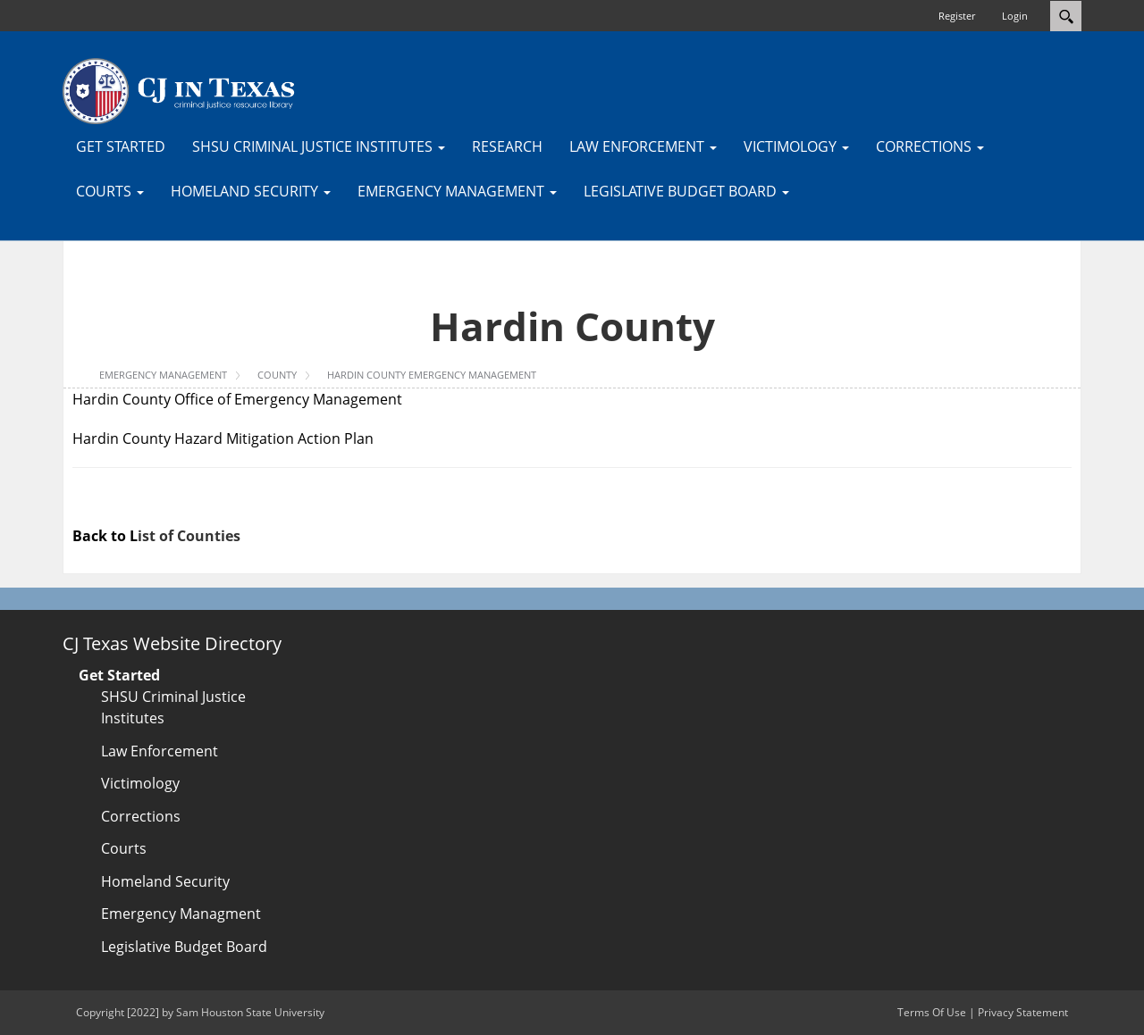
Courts (124, 848)
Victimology (140, 783)
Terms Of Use (931, 1012)
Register (956, 15)
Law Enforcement (159, 751)
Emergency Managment (181, 913)
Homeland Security (165, 881)
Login (1015, 15)
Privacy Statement (1023, 1012)
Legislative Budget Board (184, 946)
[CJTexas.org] (179, 90)
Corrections (141, 816)
